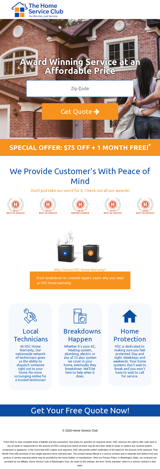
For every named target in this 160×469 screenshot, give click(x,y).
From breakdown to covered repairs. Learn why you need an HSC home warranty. (80, 280)
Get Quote (80, 111)
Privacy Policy (110, 457)
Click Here (9, 442)
